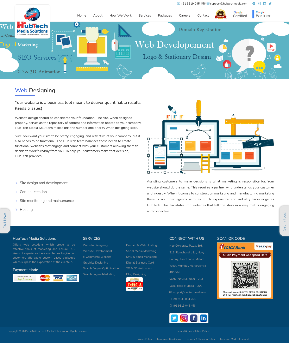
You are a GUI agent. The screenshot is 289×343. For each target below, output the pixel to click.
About (97, 15)
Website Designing (95, 245)
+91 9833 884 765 (182, 299)
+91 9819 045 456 (191, 4)
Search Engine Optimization (101, 268)
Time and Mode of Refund (234, 339)
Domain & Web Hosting (141, 245)
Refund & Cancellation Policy (193, 331)
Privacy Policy (144, 339)
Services (145, 15)
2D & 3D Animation (139, 268)
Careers (184, 15)
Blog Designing (136, 274)
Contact (203, 15)
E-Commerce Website (97, 257)
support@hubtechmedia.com (227, 4)
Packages (165, 15)
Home (81, 15)
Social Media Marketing (141, 251)
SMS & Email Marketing (141, 257)
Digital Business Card (140, 263)
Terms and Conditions (169, 339)
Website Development (97, 251)
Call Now (4, 221)
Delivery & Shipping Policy (201, 339)
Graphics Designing (95, 263)
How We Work (120, 15)
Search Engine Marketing (99, 274)
